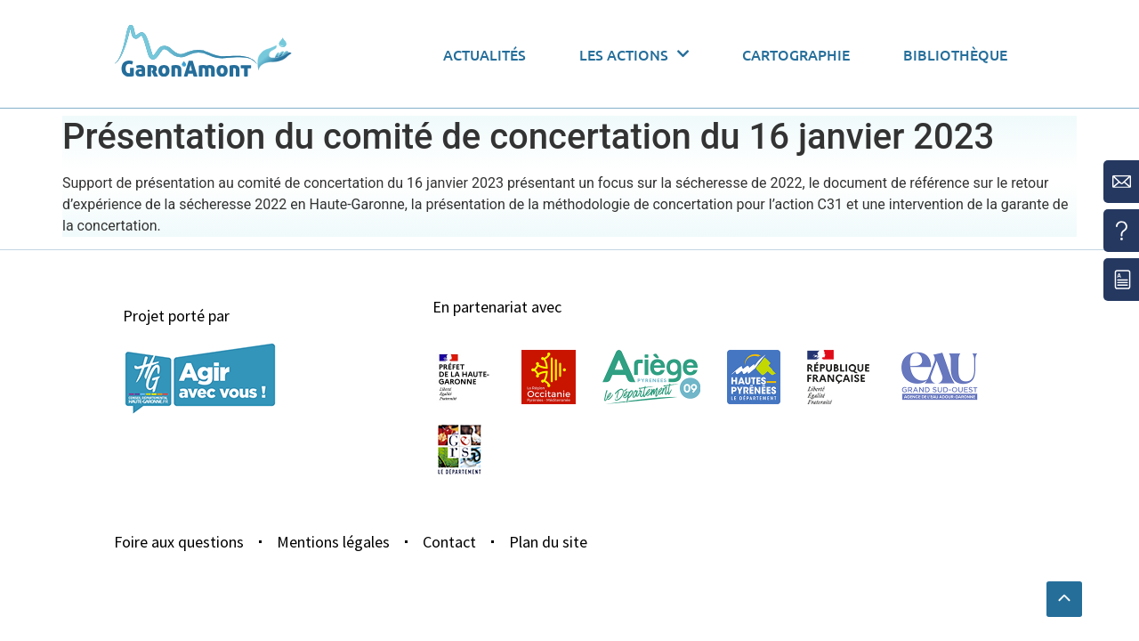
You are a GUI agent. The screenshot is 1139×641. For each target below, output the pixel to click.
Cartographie (796, 54)
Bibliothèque (955, 54)
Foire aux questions (179, 541)
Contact (449, 541)
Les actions (634, 53)
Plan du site (548, 541)
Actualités (484, 54)
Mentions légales (333, 541)
